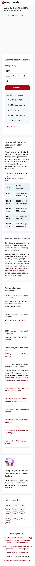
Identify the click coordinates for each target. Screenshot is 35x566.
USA (4, 546)
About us (27, 560)
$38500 (15, 518)
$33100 (7, 275)
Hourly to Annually (24, 538)
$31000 (15, 505)
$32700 (7, 273)
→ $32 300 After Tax (12, 127)
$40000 (8, 522)
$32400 (9, 271)
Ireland (29, 546)
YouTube (21, 534)
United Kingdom (20, 546)
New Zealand (19, 549)
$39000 (22, 518)
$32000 (22, 505)
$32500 (15, 271)
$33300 (19, 275)
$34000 (15, 509)
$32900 (19, 273)
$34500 (22, 509)
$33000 (24, 273)
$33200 (13, 275)
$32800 (13, 273)
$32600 (21, 271)
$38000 (8, 518)
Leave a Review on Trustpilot (17, 553)
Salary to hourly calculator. (18, 380)
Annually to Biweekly (12, 540)
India (27, 549)
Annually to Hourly (10, 538)
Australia (10, 549)
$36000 (15, 514)
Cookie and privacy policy (13, 560)
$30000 (8, 505)
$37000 (22, 514)
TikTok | (13, 534)
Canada (10, 546)
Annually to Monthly (21, 542)
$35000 (8, 514)
